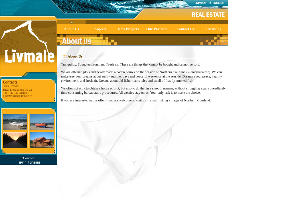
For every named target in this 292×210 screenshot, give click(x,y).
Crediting (213, 29)
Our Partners (157, 29)
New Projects (128, 29)
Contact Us (185, 29)
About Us (71, 29)
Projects (99, 29)
